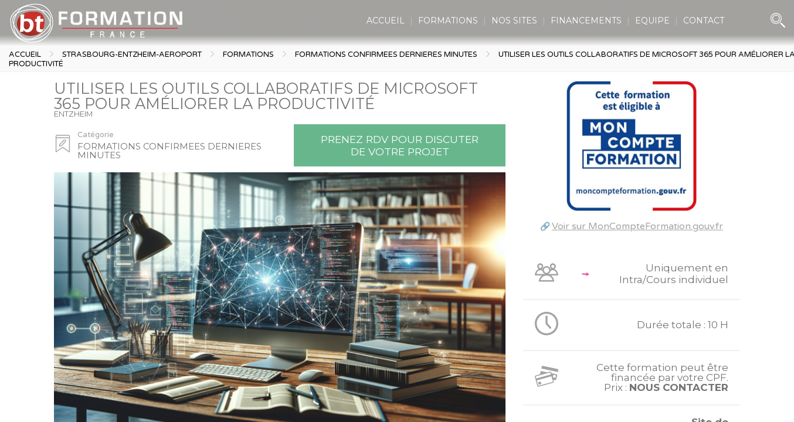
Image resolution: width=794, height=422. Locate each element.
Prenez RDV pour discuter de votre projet (400, 145)
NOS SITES (514, 20)
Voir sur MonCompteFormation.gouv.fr (637, 226)
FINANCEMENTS (586, 20)
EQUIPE (652, 20)
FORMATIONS (448, 20)
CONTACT (703, 20)
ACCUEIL (386, 20)
